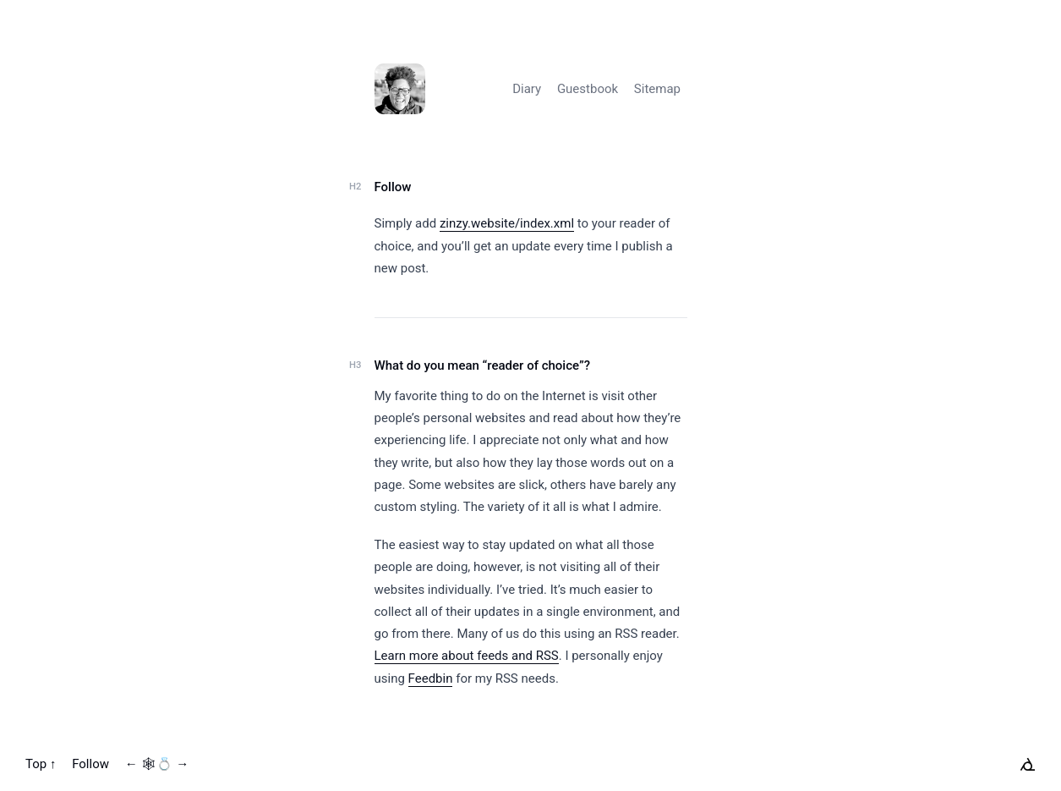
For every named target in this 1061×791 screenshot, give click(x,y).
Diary (526, 88)
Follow (393, 187)
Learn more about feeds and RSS (467, 655)
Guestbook (587, 88)
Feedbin (430, 678)
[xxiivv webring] (1028, 764)
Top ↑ (40, 764)
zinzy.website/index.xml (507, 223)
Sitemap (657, 88)
